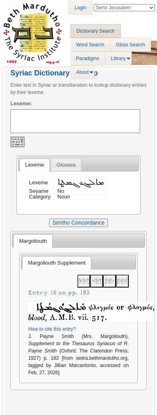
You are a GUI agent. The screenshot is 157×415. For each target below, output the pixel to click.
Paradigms (87, 58)
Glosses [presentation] (66, 165)
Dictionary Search (95, 31)
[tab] (34, 164)
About (82, 72)
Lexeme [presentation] (34, 165)
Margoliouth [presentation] (33, 241)
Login (80, 7)
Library (118, 58)
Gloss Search (130, 45)
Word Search (90, 45)
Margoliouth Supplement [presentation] (57, 263)
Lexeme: (21, 103)
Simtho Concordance (78, 222)
